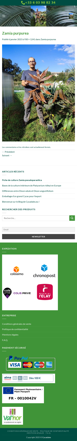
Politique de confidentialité (15, 329)
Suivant (7, 155)
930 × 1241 (29, 39)
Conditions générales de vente (16, 324)
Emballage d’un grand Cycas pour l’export (21, 196)
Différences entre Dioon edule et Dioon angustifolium (27, 191)
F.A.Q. (5, 340)
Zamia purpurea (48, 39)
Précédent (8, 151)
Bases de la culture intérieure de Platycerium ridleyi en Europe (31, 185)
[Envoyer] (72, 218)
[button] (3, 16)
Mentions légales (10, 334)
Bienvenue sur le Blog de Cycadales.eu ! (20, 201)
